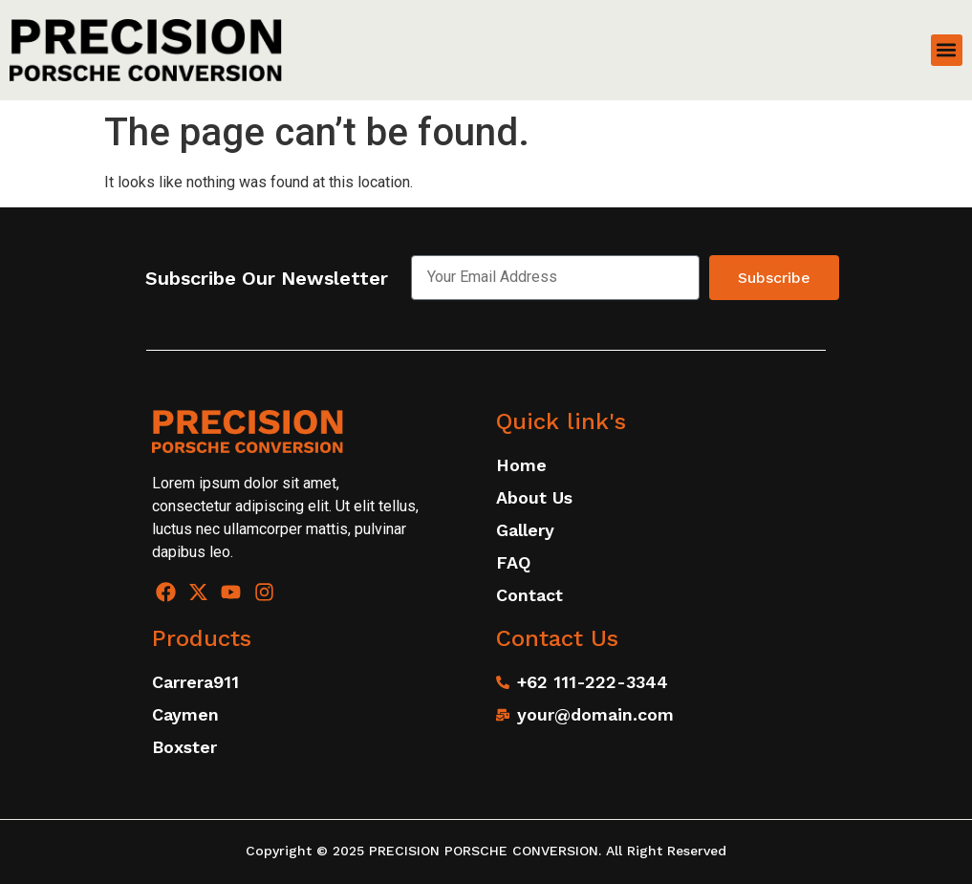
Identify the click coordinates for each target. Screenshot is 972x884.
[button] (946, 50)
